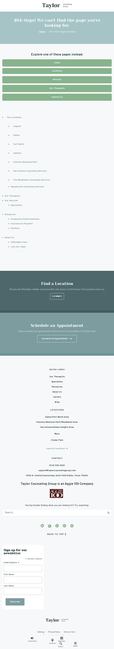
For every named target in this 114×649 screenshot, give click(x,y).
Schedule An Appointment (57, 339)
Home (42, 32)
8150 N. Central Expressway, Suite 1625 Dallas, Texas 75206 (57, 475)
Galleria (17, 153)
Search (108, 512)
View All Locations (55, 448)
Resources (10, 214)
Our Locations (14, 117)
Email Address (11, 562)
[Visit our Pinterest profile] (72, 526)
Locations (52, 641)
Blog (57, 402)
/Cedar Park (57, 440)
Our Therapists (57, 88)
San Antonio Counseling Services (30, 171)
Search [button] (60, 644)
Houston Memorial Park (25, 162)
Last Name (9, 586)
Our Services (11, 200)
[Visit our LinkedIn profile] (42, 526)
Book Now (61, 639)
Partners (15, 228)
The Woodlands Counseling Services (31, 180)
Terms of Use (69, 632)
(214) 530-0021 (57, 465)
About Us (9, 237)
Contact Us (57, 97)
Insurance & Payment (22, 223)
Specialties (16, 205)
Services (57, 79)
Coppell (17, 126)
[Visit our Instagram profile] (64, 526)
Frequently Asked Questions (25, 219)
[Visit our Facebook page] (57, 526)
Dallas (16, 135)
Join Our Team (18, 247)
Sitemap (40, 632)
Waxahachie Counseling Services (27, 186)
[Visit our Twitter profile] (49, 526)
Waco (57, 434)
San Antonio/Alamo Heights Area (57, 427)
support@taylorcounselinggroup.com (57, 470)
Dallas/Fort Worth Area (57, 417)
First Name (9, 574)
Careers (57, 397)
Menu (75, 644)
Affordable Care (19, 242)
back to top (57, 534)
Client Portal (32, 639)
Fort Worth (18, 144)
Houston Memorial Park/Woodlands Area (57, 422)
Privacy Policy (54, 632)
